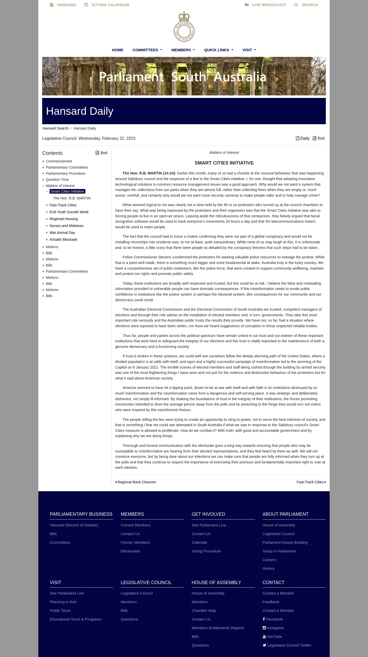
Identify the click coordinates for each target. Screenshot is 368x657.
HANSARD (63, 5)
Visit (248, 50)
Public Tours (60, 610)
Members (181, 50)
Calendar (199, 542)
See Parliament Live (209, 525)
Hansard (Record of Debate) (74, 525)
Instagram (273, 628)
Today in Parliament (279, 551)
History (269, 568)
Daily (303, 138)
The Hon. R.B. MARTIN (71, 198)
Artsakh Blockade (63, 239)
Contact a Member (278, 593)
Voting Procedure (206, 551)
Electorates (130, 551)
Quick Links (217, 50)
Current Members (136, 525)
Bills (53, 534)
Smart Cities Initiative (67, 191)
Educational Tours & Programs (75, 619)
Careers (269, 560)
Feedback (271, 602)
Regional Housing (64, 219)
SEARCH (306, 5)
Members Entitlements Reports (218, 628)
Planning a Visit (63, 602)
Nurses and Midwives (67, 226)
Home (117, 50)
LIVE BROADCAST (265, 5)
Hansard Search (55, 128)
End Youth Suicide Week (69, 212)
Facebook (273, 619)
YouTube (272, 636)
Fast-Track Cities (63, 205)
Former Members (135, 542)
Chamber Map (204, 610)
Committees (146, 50)
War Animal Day (62, 233)
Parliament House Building (285, 542)
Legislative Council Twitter (287, 645)
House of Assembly (279, 525)
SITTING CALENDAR (106, 5)
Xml (319, 138)
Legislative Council (279, 534)
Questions (129, 619)
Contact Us (130, 534)
